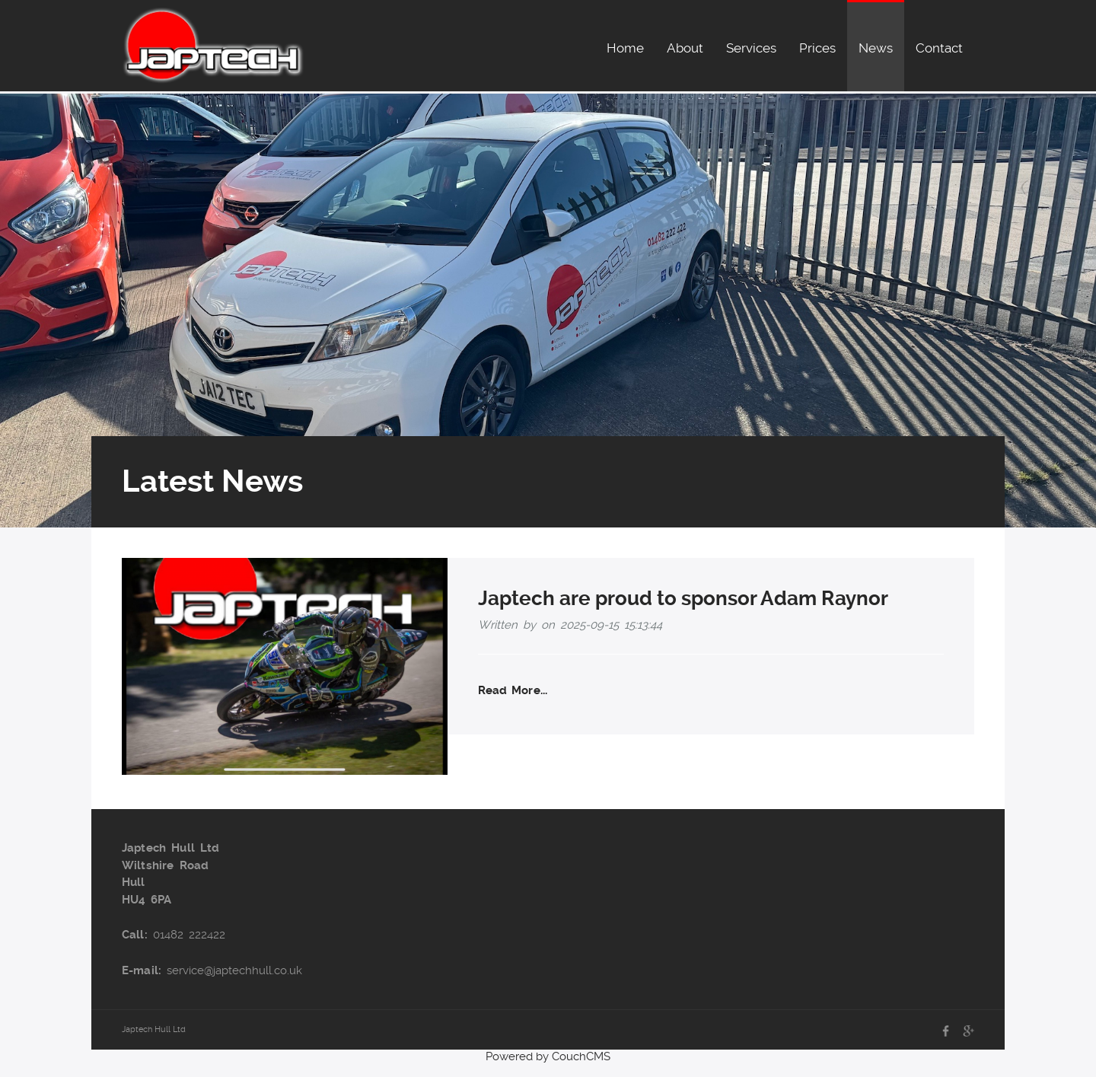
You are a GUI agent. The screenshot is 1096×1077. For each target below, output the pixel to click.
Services (751, 48)
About (685, 48)
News (876, 48)
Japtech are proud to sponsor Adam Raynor (683, 598)
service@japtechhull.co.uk (234, 970)
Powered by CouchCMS (548, 1056)
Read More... (512, 690)
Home (625, 48)
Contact (939, 48)
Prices (817, 48)
